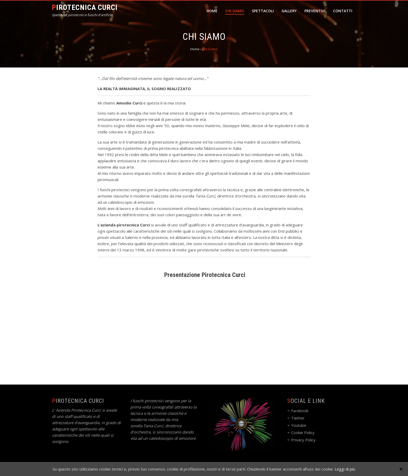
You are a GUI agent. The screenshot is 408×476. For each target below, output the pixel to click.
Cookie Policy (303, 432)
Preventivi (314, 10)
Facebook (299, 410)
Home (212, 10)
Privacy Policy (303, 439)
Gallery (289, 10)
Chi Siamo (234, 10)
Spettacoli (263, 10)
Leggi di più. (345, 469)
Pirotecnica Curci (85, 7)
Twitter (298, 418)
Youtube (298, 425)
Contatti (342, 10)
